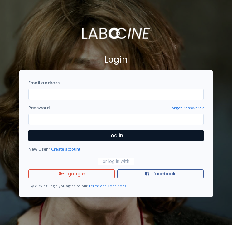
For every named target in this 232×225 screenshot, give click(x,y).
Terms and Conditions (107, 185)
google (72, 174)
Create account (65, 149)
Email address (44, 83)
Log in (116, 135)
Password (39, 108)
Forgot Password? (187, 108)
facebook (160, 174)
